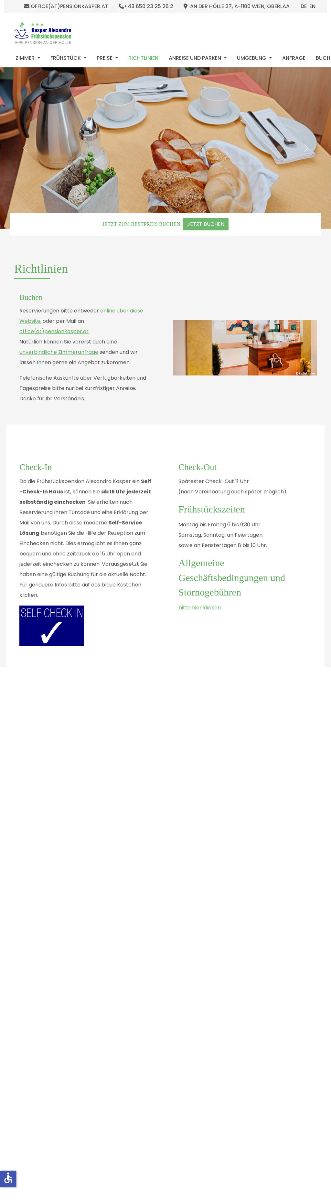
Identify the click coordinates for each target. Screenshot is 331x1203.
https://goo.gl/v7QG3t (203, 749)
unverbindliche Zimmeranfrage (58, 352)
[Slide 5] (154, 982)
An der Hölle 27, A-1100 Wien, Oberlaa (237, 6)
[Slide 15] (199, 982)
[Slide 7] (163, 982)
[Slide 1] (136, 982)
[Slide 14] (195, 982)
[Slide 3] (145, 982)
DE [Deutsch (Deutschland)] (304, 6)
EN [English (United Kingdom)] (312, 6)
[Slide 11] (181, 982)
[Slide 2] (140, 982)
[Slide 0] (131, 982)
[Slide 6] (158, 982)
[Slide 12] (186, 982)
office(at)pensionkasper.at (66, 6)
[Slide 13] (190, 982)
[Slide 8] (167, 982)
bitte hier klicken (199, 607)
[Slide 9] (172, 982)
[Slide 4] (149, 982)
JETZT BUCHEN (205, 224)
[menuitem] (27, 58)
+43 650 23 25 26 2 (146, 6)
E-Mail (89, 739)
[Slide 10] (177, 982)
